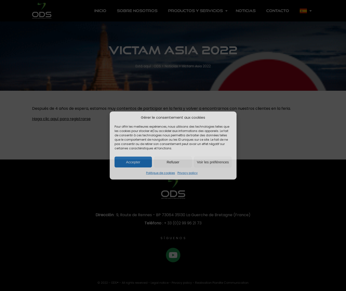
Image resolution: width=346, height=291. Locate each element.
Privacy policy (187, 173)
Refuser (173, 162)
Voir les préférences (213, 162)
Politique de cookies (160, 173)
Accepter (133, 162)
